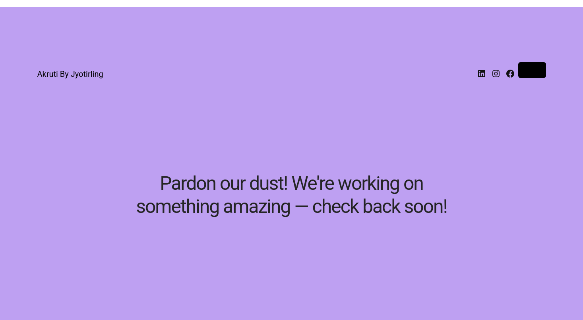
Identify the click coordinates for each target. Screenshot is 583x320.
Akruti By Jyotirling (70, 74)
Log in (532, 70)
